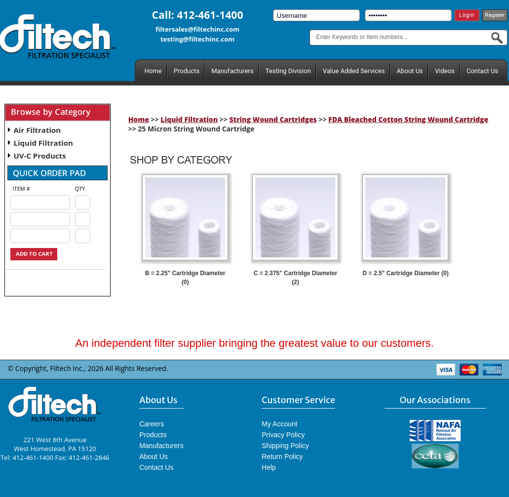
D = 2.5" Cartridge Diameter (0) (406, 273)
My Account (279, 424)
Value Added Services (354, 71)
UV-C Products (40, 156)
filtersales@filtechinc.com (197, 29)
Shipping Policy (285, 446)
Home (153, 71)
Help (269, 467)
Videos (445, 71)
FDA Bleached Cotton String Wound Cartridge (408, 119)
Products (186, 71)
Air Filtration (37, 130)
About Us (410, 71)
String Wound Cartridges (272, 119)
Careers (151, 424)
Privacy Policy (283, 435)
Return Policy (282, 456)
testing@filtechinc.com (197, 39)
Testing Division (288, 71)
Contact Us (482, 71)
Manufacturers (232, 71)
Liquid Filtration (43, 143)
